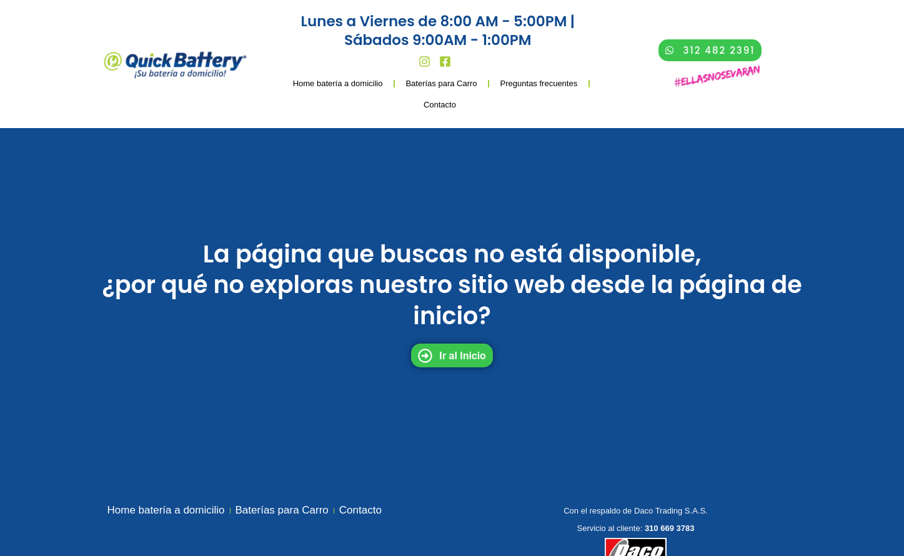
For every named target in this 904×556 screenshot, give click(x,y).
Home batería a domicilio (338, 83)
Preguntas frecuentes (539, 83)
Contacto (440, 104)
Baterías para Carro (441, 83)
